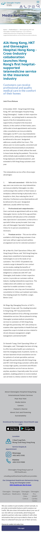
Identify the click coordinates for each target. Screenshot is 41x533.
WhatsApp (16, 453)
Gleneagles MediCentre (16, 493)
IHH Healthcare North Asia (20, 485)
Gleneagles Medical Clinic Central (25, 495)
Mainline (15, 460)
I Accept (21, 528)
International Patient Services (20, 395)
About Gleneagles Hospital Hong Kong (20, 392)
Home (5, 29)
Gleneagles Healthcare (6, 493)
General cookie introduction (13, 524)
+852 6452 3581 (18, 455)
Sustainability (20, 416)
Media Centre (20, 402)
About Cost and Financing (20, 412)
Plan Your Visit (20, 399)
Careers (20, 405)
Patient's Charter (20, 409)
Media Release (13, 29)
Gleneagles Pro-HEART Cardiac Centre (34, 496)
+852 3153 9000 (18, 462)
